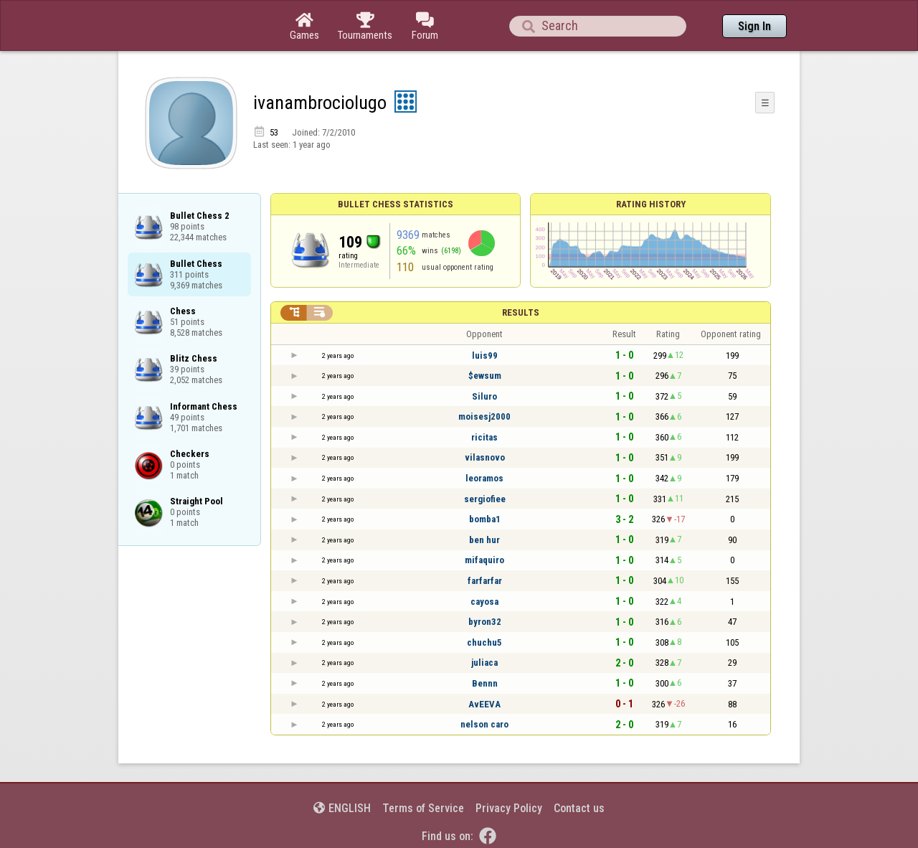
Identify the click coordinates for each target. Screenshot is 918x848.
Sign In (754, 26)
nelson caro (484, 724)
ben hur (484, 539)
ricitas (484, 437)
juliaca (484, 662)
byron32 (484, 621)
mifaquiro (484, 560)
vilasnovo (485, 457)
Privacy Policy (508, 808)
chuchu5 (484, 642)
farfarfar (485, 580)
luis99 (485, 355)
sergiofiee (485, 499)
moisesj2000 (484, 416)
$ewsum (484, 375)
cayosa (484, 601)
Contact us (579, 808)
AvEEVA (484, 704)
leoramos (484, 478)
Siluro (484, 396)
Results (520, 312)
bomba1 (485, 519)
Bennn (485, 683)
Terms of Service (423, 808)
